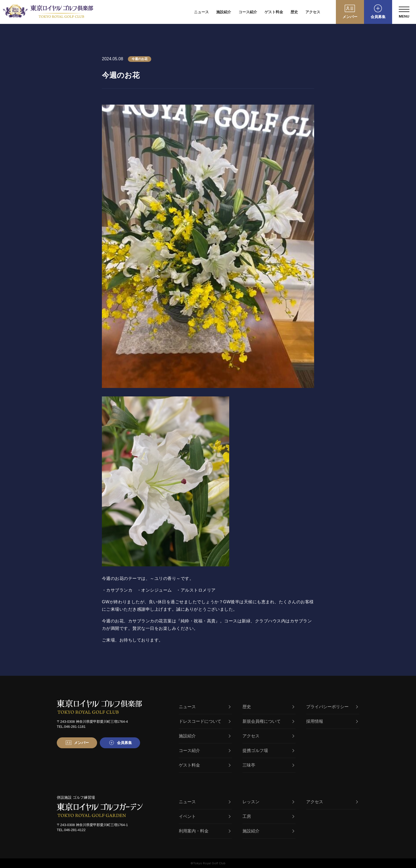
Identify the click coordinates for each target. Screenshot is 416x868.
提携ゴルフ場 (268, 750)
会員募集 (378, 17)
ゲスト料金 (274, 12)
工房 (268, 816)
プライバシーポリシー (332, 706)
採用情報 (332, 721)
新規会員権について (268, 721)
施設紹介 (223, 12)
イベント (205, 816)
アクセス (312, 12)
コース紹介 (248, 12)
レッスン (268, 801)
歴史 (294, 12)
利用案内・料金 (205, 831)
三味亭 (268, 765)
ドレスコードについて (205, 721)
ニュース (201, 12)
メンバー (350, 17)
